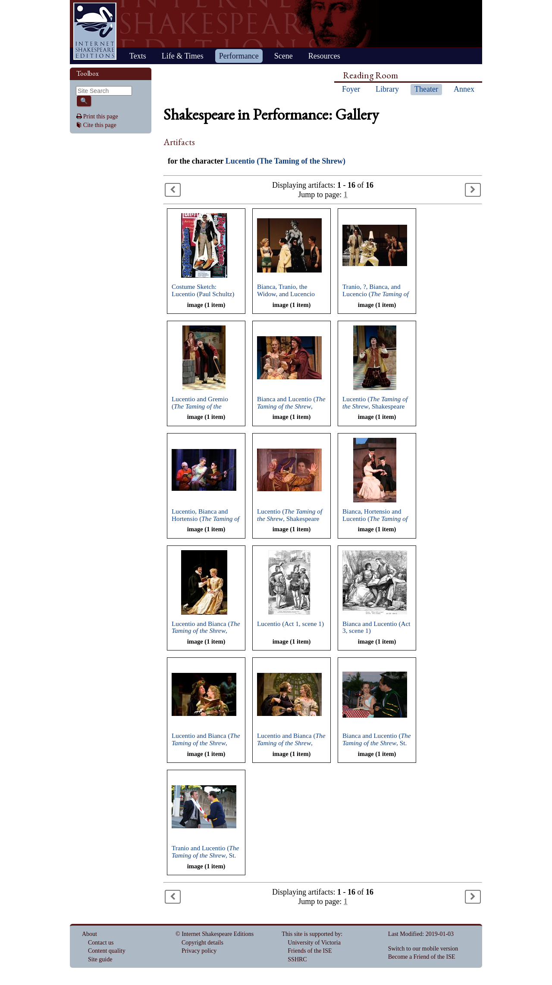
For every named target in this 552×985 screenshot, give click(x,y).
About (89, 934)
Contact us (101, 942)
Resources (324, 56)
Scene (283, 56)
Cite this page (99, 125)
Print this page (100, 116)
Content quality (106, 951)
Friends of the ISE (310, 951)
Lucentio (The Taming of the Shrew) (285, 161)
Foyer (351, 89)
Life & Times (183, 56)
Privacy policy (199, 951)
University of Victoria (314, 942)
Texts (137, 56)
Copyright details (202, 942)
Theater (426, 89)
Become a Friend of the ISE (421, 957)
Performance (239, 56)
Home (94, 31)
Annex (464, 89)
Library (387, 89)
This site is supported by (311, 934)
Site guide (100, 959)
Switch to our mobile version (423, 948)
